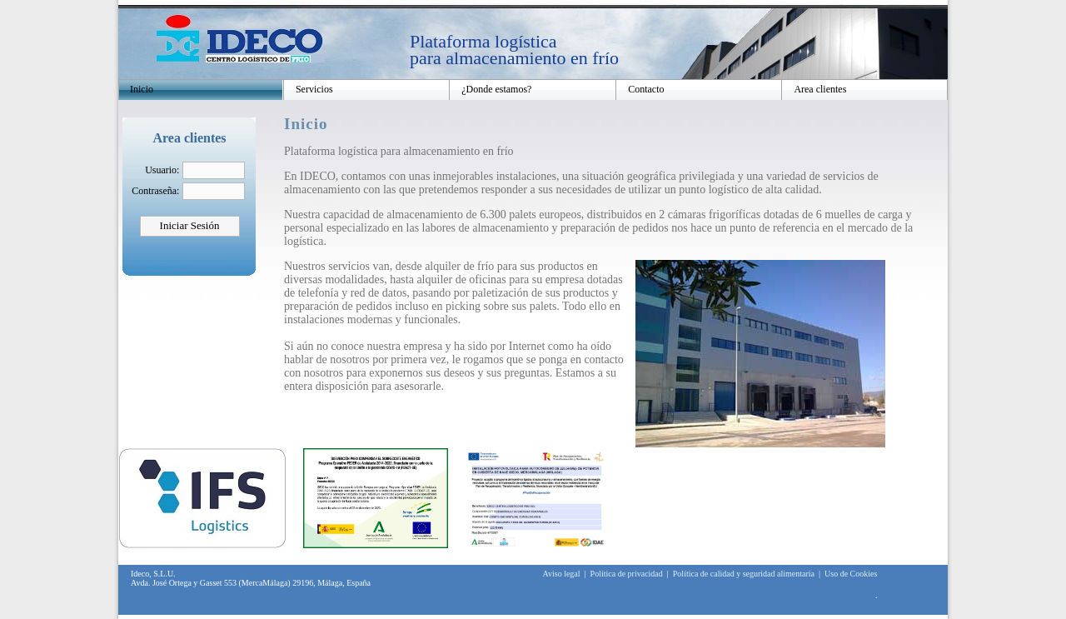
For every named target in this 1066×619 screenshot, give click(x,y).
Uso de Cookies (850, 573)
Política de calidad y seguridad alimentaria (743, 573)
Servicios (314, 89)
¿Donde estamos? (496, 89)
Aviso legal (561, 573)
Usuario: (162, 170)
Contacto (646, 89)
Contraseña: (155, 191)
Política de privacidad (626, 573)
